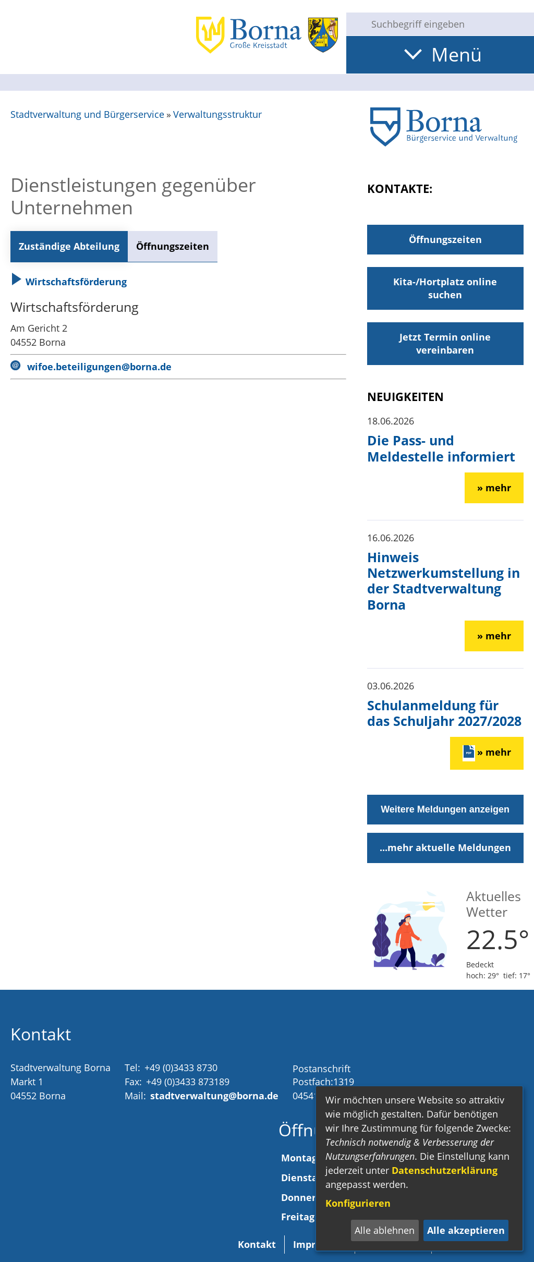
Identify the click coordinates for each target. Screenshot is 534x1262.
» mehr (494, 487)
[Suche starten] (354, 24)
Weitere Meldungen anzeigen (445, 809)
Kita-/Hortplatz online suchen (445, 288)
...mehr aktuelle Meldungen (445, 847)
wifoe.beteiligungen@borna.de (99, 366)
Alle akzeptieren (466, 1230)
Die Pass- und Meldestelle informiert (441, 448)
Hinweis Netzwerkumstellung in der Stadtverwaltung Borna (443, 580)
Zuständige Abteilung (69, 246)
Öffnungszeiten (172, 246)
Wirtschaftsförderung (68, 281)
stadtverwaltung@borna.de (214, 1095)
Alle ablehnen (385, 1230)
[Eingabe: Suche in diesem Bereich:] (448, 24)
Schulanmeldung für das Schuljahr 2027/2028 (444, 713)
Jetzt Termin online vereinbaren (445, 343)
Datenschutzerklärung (444, 1170)
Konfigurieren (358, 1203)
